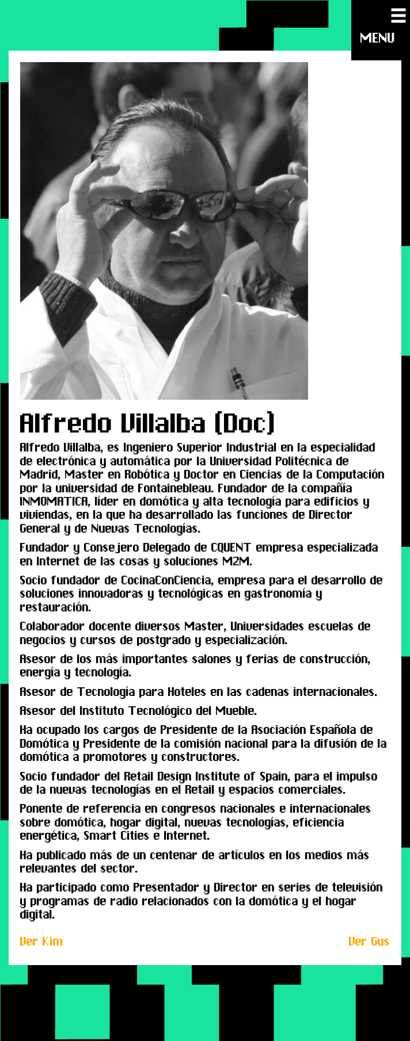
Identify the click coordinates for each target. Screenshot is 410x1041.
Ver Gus (369, 941)
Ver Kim (41, 941)
